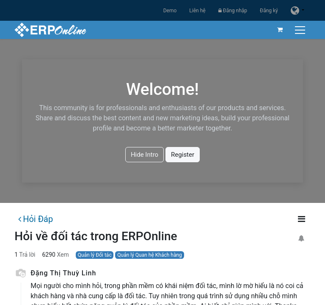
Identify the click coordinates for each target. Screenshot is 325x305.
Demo (170, 11)
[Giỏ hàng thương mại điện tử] (279, 29)
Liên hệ (197, 11)
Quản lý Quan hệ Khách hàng (149, 255)
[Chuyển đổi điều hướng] (301, 30)
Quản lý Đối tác (95, 255)
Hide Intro (144, 154)
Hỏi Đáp (35, 219)
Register (182, 154)
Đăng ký (269, 11)
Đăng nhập (232, 11)
